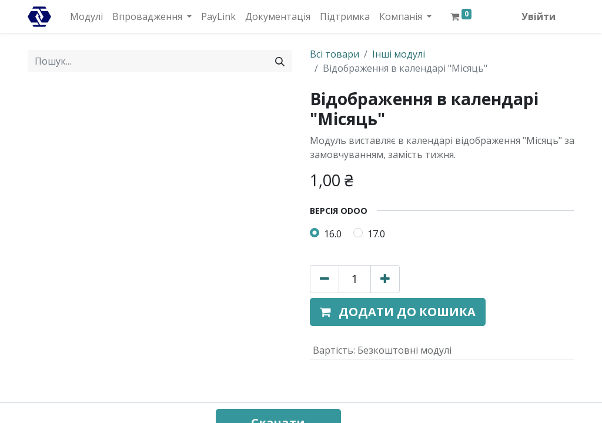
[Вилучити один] (324, 279)
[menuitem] (86, 16)
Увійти (538, 16)
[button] (398, 312)
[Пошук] (279, 61)
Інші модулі (398, 54)
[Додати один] (385, 279)
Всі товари (334, 54)
